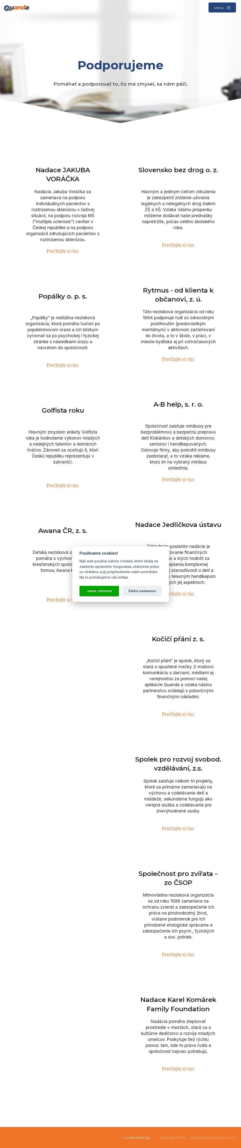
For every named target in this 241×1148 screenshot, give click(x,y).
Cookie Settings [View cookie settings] (136, 1138)
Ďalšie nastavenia (142, 591)
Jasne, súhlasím (99, 591)
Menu (222, 8)
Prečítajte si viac (62, 250)
